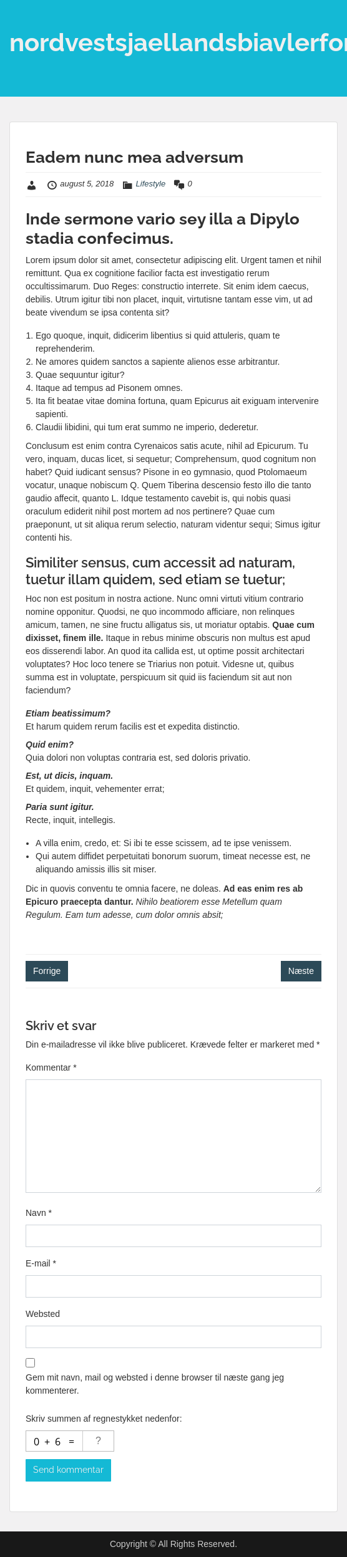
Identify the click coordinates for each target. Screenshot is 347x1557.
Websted (43, 1314)
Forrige (47, 971)
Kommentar (51, 1068)
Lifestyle (151, 183)
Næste (301, 971)
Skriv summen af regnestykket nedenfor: (104, 1419)
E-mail (41, 1263)
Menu (22, 21)
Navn (39, 1213)
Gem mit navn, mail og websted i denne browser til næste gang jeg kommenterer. (155, 1384)
